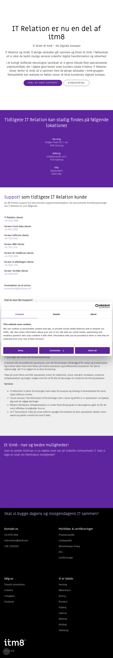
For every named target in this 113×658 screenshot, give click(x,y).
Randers (63, 601)
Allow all (92, 350)
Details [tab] (56, 314)
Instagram (9, 596)
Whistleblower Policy (69, 546)
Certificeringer (66, 557)
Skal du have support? (43, 82)
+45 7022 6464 (11, 238)
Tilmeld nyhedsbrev (14, 584)
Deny (20, 350)
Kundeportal (76, 82)
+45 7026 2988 (11, 220)
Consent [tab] (19, 314)
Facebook (9, 601)
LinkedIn (8, 590)
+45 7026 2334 (11, 265)
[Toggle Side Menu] (109, 4)
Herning (63, 584)
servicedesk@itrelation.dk (17, 288)
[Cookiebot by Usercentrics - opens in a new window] (97, 306)
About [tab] (93, 314)
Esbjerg (62, 607)
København (65, 590)
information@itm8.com (16, 540)
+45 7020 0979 (11, 274)
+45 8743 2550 (11, 229)
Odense (63, 613)
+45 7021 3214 (10, 247)
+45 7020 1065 (11, 256)
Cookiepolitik (65, 540)
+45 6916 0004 (11, 535)
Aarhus (62, 596)
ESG (61, 552)
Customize (56, 350)
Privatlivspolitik (66, 535)
